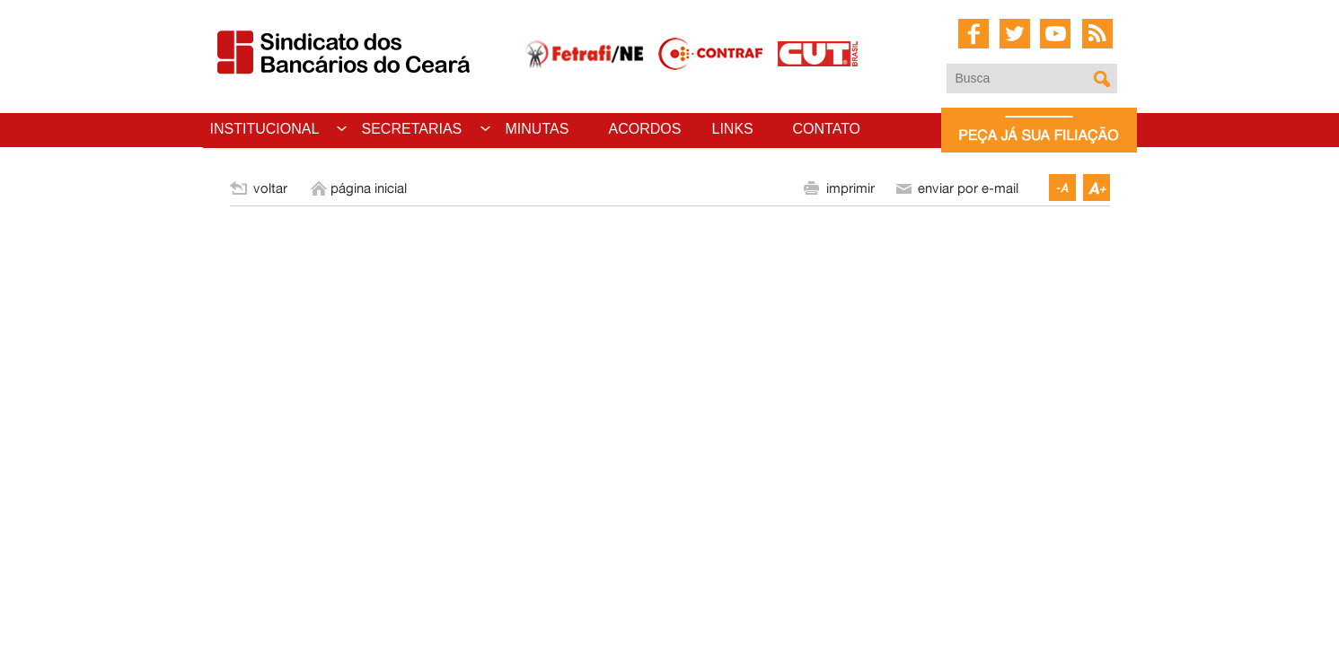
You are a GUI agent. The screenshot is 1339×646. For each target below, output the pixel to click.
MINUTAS (537, 128)
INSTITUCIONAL (265, 128)
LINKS (732, 128)
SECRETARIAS (412, 128)
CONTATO (827, 128)
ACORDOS (645, 128)
